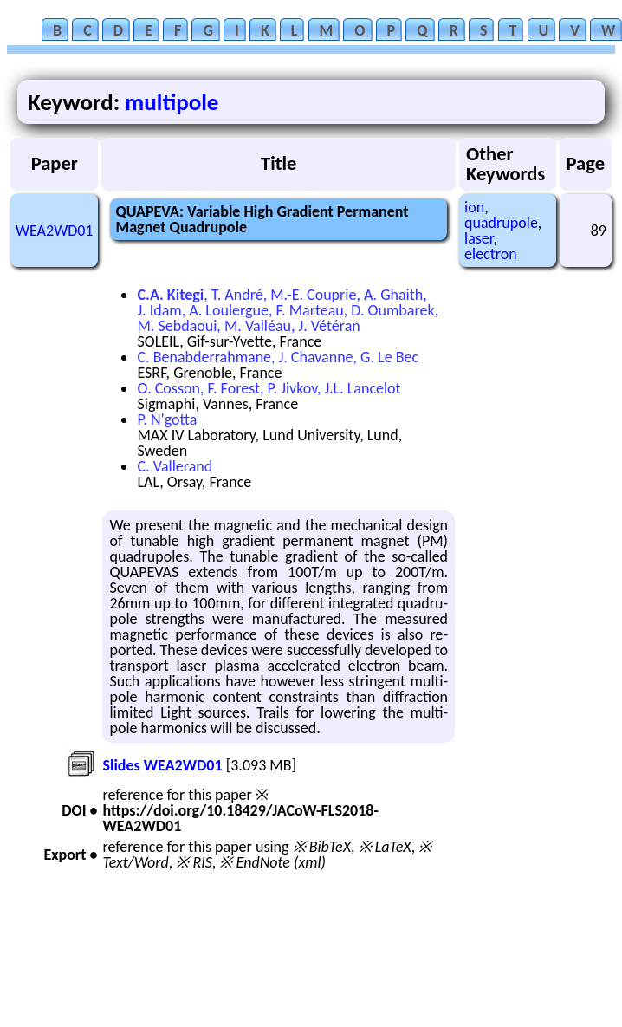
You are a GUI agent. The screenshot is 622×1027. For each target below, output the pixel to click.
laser (478, 238)
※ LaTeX (385, 846)
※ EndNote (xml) (272, 862)
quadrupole (501, 222)
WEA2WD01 (54, 230)
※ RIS (194, 862)
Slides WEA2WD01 (162, 765)
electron (490, 253)
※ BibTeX (322, 846)
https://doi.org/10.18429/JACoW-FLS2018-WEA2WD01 (240, 818)
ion (474, 207)
